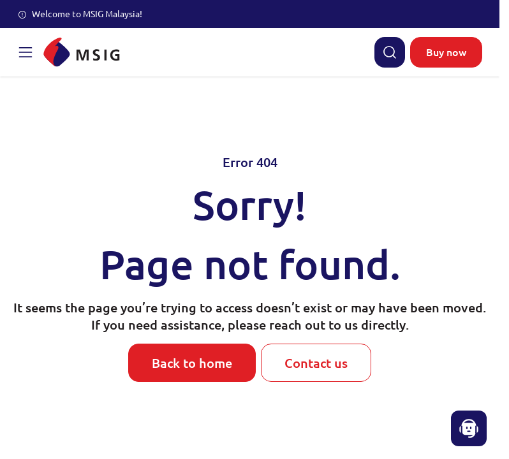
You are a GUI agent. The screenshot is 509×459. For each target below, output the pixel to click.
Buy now (446, 52)
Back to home (192, 362)
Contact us (316, 362)
